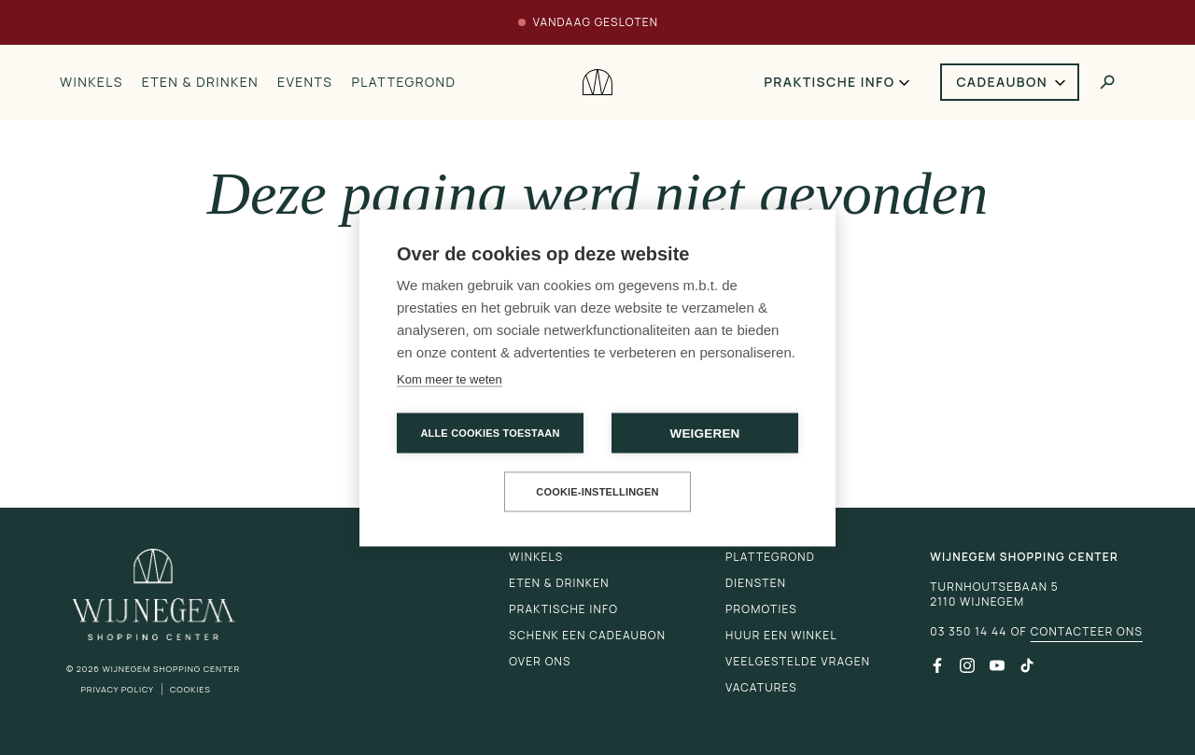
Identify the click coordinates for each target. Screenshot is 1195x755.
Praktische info (829, 82)
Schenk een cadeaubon (587, 635)
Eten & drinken (200, 82)
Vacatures (761, 687)
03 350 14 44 (968, 631)
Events (304, 82)
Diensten (755, 583)
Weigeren (704, 433)
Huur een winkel (781, 635)
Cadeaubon (1002, 82)
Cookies (190, 689)
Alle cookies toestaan (489, 432)
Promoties (761, 609)
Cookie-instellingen (597, 490)
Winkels (91, 82)
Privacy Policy (117, 689)
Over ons (539, 661)
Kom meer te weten (449, 378)
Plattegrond (403, 82)
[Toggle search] (1107, 82)
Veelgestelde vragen (797, 661)
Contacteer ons (1087, 631)
